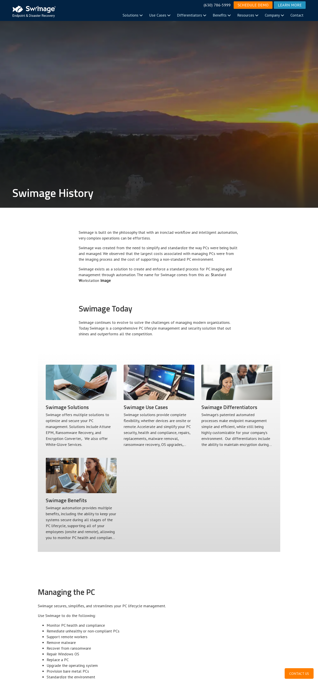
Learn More (290, 5)
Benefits (222, 15)
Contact (296, 15)
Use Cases (160, 15)
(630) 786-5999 (217, 5)
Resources (248, 15)
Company (274, 15)
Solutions (133, 15)
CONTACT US (299, 673)
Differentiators (191, 15)
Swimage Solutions (67, 407)
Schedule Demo (253, 5)
